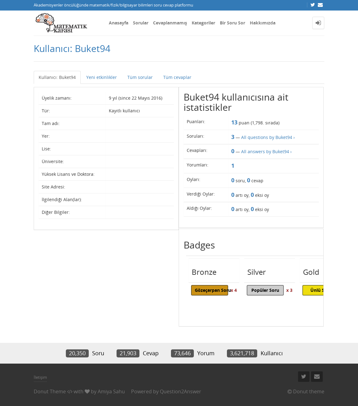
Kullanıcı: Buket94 (57, 77)
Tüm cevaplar (177, 77)
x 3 (289, 290)
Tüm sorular (140, 77)
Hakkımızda (262, 23)
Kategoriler (203, 23)
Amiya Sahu (111, 391)
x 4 (234, 290)
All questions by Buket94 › (268, 137)
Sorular (140, 23)
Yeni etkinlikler (101, 77)
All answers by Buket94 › (266, 151)
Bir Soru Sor (232, 23)
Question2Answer (180, 391)
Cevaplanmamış (170, 23)
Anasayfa (118, 23)
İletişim (40, 377)
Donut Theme (50, 391)
